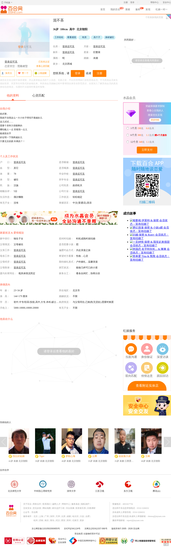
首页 (102, 9)
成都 (69, 516)
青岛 (52, 520)
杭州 (36, 520)
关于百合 (27, 504)
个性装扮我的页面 (154, 17)
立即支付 (147, 149)
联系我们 (47, 504)
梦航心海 (70, 456)
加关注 (6, 73)
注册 (126, 2)
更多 (82, 520)
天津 (58, 516)
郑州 (69, 520)
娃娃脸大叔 (125, 456)
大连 (82, 516)
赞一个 (23, 73)
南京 (47, 520)
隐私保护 (85, 504)
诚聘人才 (56, 504)
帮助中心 (154, 2)
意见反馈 (37, 508)
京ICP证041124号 (72, 528)
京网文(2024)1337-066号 (95, 528)
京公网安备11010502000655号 (46, 528)
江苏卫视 (99, 486)
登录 (132, 2)
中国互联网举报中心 (87, 540)
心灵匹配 (38, 95)
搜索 (127, 9)
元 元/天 (142, 128)
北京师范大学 (14, 486)
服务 (137, 10)
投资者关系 (81, 508)
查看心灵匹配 (43, 66)
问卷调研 (91, 508)
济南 (41, 520)
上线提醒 (41, 73)
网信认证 (108, 540)
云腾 (94, 456)
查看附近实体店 (147, 385)
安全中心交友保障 (62, 541)
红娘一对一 (162, 9)
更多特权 (155, 120)
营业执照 (79, 534)
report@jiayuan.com (135, 520)
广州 (47, 516)
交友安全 (27, 508)
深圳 (52, 516)
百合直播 (70, 508)
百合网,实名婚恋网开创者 (12, 9)
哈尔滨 (75, 516)
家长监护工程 (58, 508)
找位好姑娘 (19, 456)
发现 (148, 9)
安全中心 (167, 2)
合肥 (88, 516)
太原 (63, 516)
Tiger (41, 456)
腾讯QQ (156, 486)
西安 (63, 520)
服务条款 (75, 504)
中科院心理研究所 (43, 486)
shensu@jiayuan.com (156, 516)
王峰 (147, 456)
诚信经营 (124, 540)
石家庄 (75, 520)
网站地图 (47, 508)
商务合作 (37, 504)
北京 (36, 516)
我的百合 (115, 10)
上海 (41, 516)
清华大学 (71, 486)
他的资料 (13, 97)
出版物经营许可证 (91, 534)
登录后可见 (11, 61)
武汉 (58, 520)
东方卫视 (128, 486)
